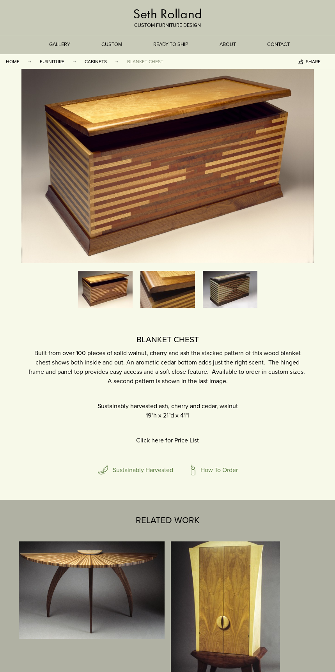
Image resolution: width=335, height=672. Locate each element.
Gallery (59, 44)
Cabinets (96, 61)
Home (12, 61)
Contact (278, 44)
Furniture (52, 61)
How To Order (219, 470)
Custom (111, 44)
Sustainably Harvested (143, 470)
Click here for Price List (167, 440)
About (228, 44)
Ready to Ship (170, 44)
